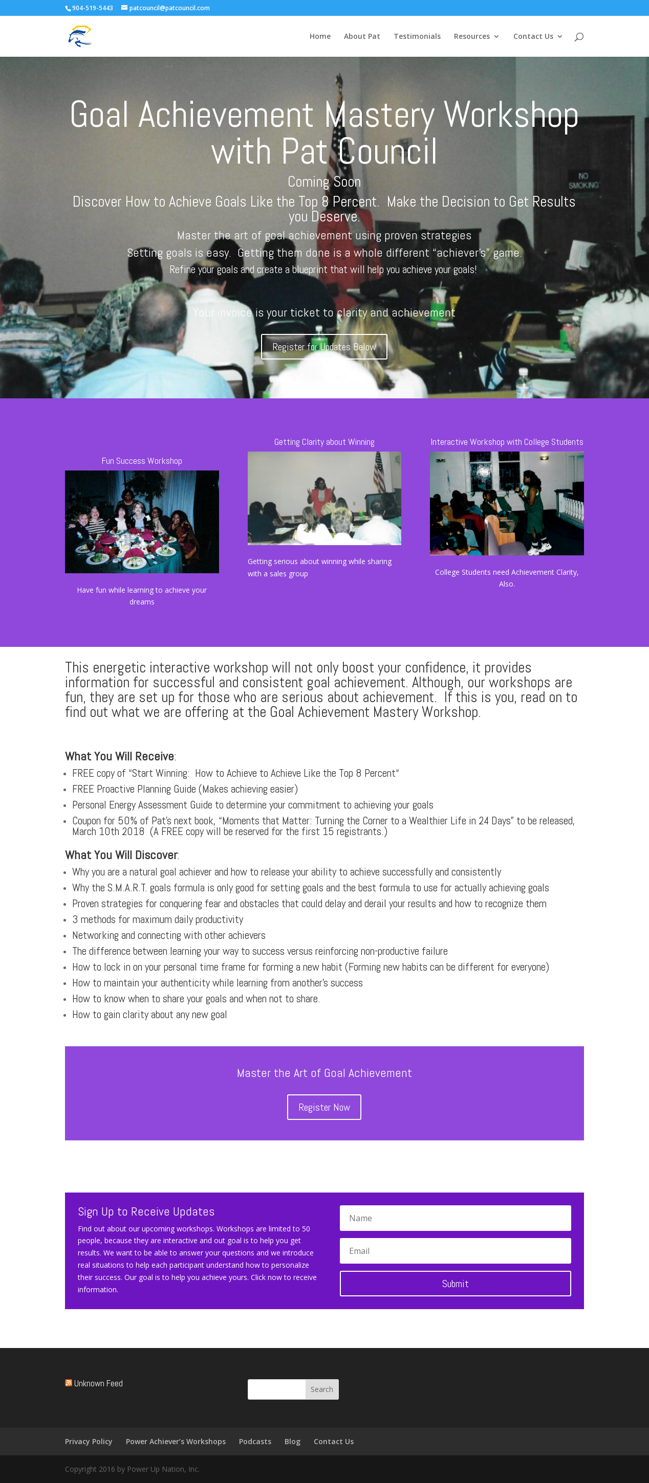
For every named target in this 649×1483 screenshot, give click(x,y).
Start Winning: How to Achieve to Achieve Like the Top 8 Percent (264, 773)
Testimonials (417, 37)
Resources (472, 37)
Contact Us (533, 37)
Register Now (324, 1107)
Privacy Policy (89, 1441)
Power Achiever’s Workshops (176, 1441)
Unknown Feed (98, 1383)
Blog (292, 1441)
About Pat (362, 37)
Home (320, 37)
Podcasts (255, 1441)
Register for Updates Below (324, 346)
